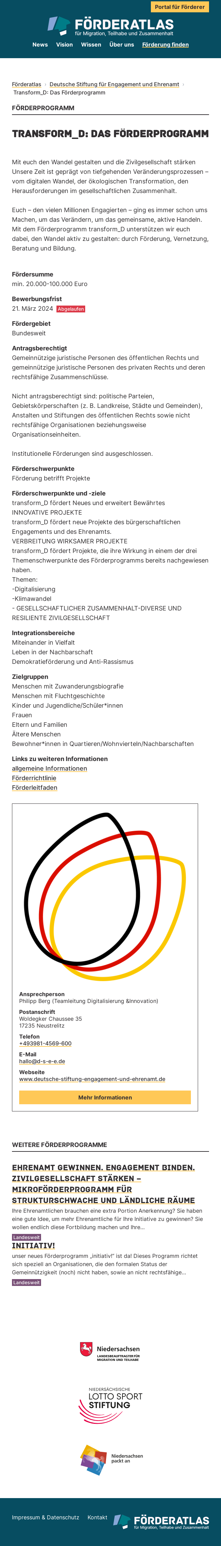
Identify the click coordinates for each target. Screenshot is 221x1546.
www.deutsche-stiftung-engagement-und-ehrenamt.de (92, 1078)
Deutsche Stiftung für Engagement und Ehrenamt (114, 84)
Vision (64, 44)
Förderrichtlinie (34, 778)
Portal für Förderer (180, 6)
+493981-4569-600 (45, 1043)
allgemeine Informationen (49, 768)
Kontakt (97, 1517)
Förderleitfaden (34, 787)
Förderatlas (26, 84)
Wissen (91, 44)
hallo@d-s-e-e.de (42, 1061)
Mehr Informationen (105, 1097)
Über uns (121, 44)
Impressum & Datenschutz (45, 1517)
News (40, 44)
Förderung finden (165, 44)
